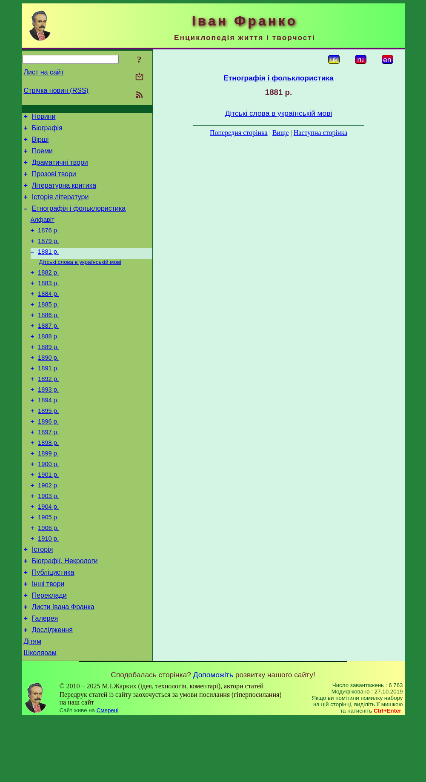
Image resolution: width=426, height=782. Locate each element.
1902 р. (48, 529)
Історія (42, 601)
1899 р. (48, 493)
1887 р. (48, 350)
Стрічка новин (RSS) (56, 90)
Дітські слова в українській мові (80, 279)
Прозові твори (54, 181)
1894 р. (48, 434)
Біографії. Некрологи (65, 614)
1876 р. (48, 244)
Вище (280, 132)
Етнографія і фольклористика (79, 219)
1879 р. (48, 256)
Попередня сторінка (239, 132)
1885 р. (48, 327)
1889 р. (48, 374)
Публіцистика (53, 626)
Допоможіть (213, 738)
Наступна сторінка (320, 132)
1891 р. (48, 398)
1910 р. (48, 589)
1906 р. (48, 577)
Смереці (108, 774)
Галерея (45, 678)
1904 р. (48, 553)
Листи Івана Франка (63, 665)
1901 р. (48, 517)
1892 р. (48, 410)
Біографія (47, 130)
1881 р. (48, 268)
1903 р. (48, 541)
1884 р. (48, 315)
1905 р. (48, 565)
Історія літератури (60, 207)
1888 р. (48, 362)
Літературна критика (64, 194)
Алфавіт (42, 232)
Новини (44, 117)
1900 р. (48, 505)
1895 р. (48, 446)
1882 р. (48, 291)
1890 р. (48, 386)
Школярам (40, 716)
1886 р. (48, 338)
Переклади (49, 652)
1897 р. (48, 470)
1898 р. (48, 481)
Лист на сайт (44, 72)
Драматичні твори (60, 168)
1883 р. (48, 303)
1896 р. (48, 458)
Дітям (32, 703)
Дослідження (52, 690)
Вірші (40, 143)
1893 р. (48, 422)
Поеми (42, 156)
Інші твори (48, 639)
